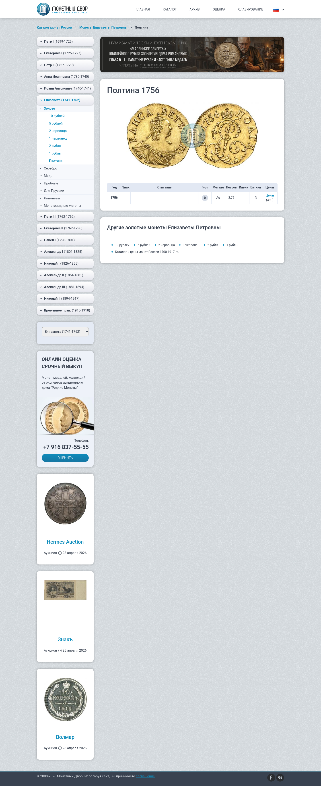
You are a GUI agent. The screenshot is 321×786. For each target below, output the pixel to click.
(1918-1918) (64, 310)
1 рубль (55, 153)
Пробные (48, 183)
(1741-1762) (59, 100)
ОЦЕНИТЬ (65, 458)
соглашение (145, 776)
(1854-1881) (61, 275)
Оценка (219, 9)
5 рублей (56, 123)
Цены (269, 195)
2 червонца (58, 131)
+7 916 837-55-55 (66, 447)
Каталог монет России (54, 27)
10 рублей (57, 116)
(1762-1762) (57, 216)
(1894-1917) (59, 298)
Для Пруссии (51, 191)
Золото (47, 109)
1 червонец (58, 138)
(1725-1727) (60, 53)
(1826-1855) (58, 263)
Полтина (55, 161)
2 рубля (55, 146)
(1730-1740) (64, 76)
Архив (195, 9)
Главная (143, 9)
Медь (45, 176)
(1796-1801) (57, 240)
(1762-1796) (60, 228)
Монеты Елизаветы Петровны (103, 27)
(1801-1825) (60, 251)
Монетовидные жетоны (60, 206)
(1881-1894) (61, 287)
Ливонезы (49, 198)
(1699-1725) (56, 41)
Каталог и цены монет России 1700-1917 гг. (147, 252)
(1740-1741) (65, 88)
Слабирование (250, 9)
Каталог (170, 9)
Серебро (48, 168)
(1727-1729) (56, 65)
